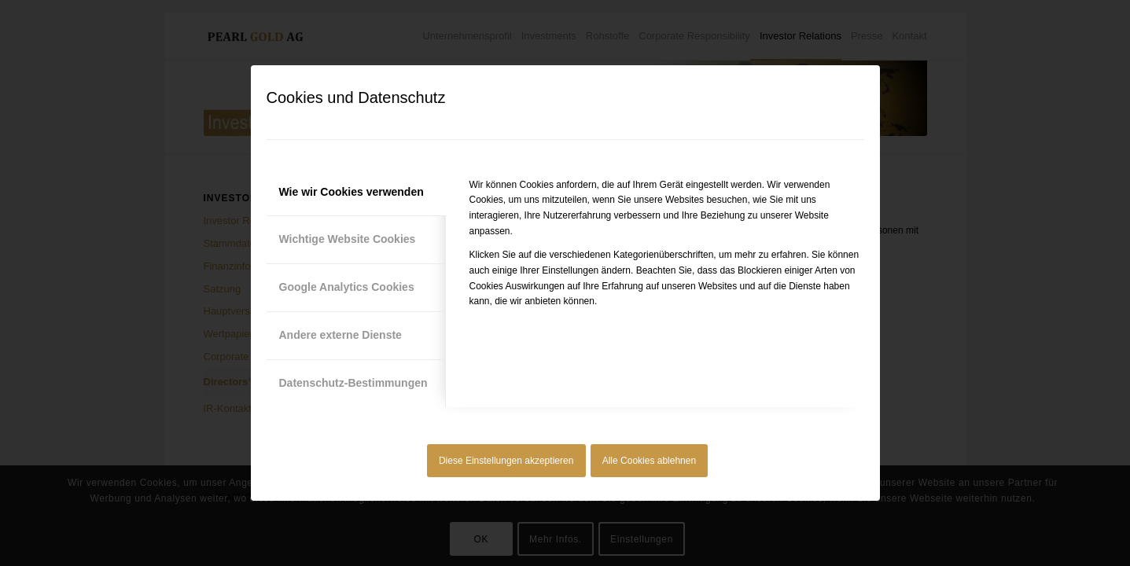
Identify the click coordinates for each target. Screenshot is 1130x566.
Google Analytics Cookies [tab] (346, 287)
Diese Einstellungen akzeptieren (506, 460)
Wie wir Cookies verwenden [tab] (351, 192)
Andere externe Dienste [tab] (340, 335)
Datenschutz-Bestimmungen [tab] (353, 383)
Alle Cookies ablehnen (649, 460)
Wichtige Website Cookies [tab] (347, 239)
